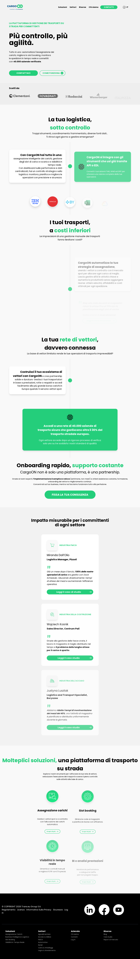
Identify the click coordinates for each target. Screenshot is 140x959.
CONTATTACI (23, 73)
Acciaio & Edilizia (44, 937)
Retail (40, 945)
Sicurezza (58, 909)
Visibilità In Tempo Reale (14, 942)
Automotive (43, 942)
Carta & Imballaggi (45, 948)
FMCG (40, 939)
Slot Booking (10, 939)
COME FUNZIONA (53, 73)
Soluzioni (62, 7)
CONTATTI (109, 7)
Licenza (21, 909)
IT (125, 7)
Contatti (74, 937)
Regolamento (8, 909)
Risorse (82, 7)
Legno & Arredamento (47, 950)
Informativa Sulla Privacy (38, 909)
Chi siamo (93, 7)
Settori (73, 7)
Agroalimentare (44, 934)
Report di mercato (111, 939)
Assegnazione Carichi (13, 934)
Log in (73, 939)
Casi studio (108, 937)
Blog (105, 934)
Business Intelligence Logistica (17, 937)
